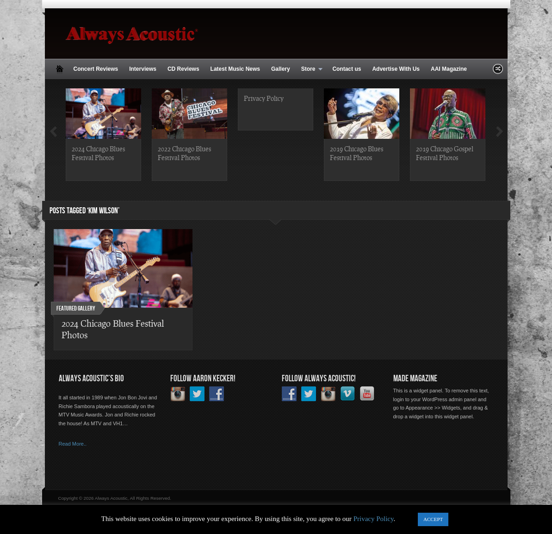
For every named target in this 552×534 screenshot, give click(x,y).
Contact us (346, 69)
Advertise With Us (396, 69)
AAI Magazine (449, 69)
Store (309, 69)
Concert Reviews (96, 69)
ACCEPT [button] (433, 519)
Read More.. (73, 444)
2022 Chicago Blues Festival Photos (184, 152)
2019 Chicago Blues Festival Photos (356, 152)
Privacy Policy (264, 98)
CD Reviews (183, 69)
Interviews (142, 69)
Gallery (280, 69)
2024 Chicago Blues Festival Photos (98, 152)
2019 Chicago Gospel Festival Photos (444, 152)
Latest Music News (235, 69)
